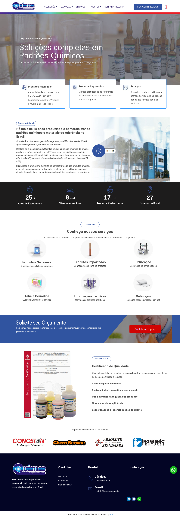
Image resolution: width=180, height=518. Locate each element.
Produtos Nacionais (39, 86)
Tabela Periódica (36, 296)
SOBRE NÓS (49, 7)
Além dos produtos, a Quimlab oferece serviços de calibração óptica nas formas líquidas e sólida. (146, 98)
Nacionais (62, 476)
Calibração (143, 262)
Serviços (136, 86)
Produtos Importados (91, 86)
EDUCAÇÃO (66, 7)
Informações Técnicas (90, 296)
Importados (63, 480)
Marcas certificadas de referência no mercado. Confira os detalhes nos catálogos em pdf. (96, 95)
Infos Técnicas (65, 485)
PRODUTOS (94, 7)
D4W (111, 514)
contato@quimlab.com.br (107, 491)
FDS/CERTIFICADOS (148, 7)
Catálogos (143, 296)
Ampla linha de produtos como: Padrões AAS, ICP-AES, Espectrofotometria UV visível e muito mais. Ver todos (44, 98)
